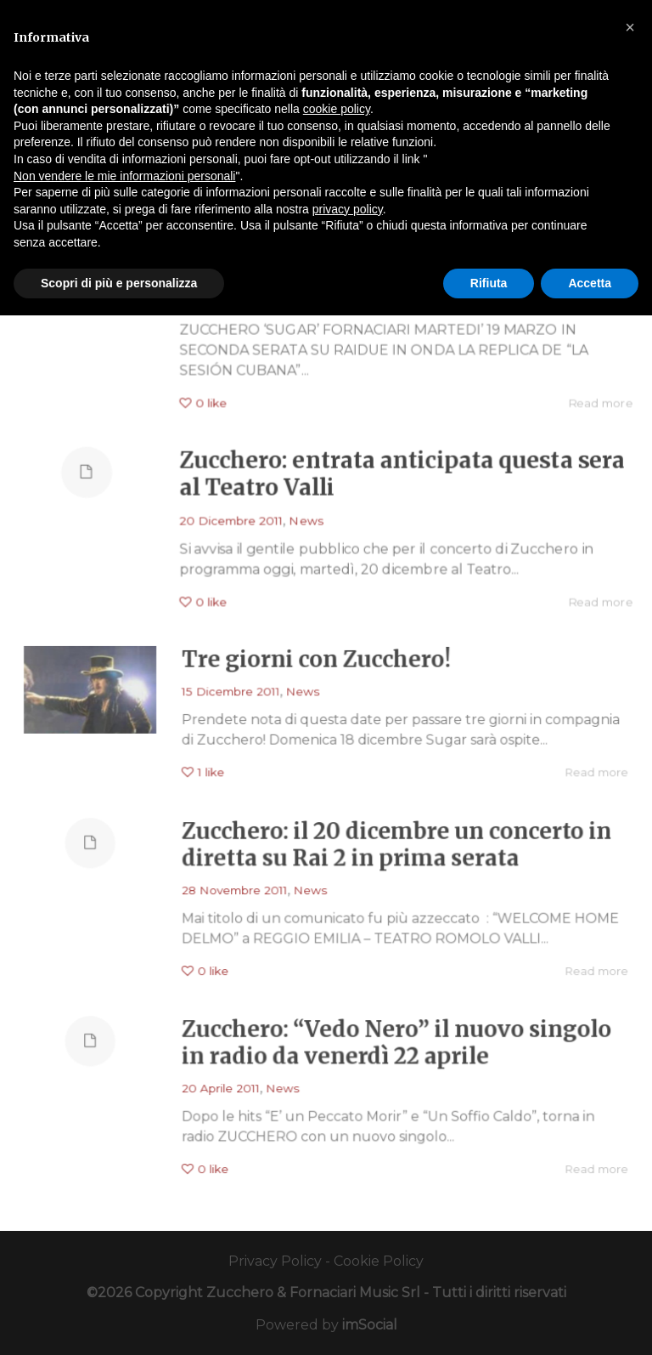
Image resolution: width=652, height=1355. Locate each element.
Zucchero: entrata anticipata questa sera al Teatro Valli (404, 472)
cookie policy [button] (336, 109)
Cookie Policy (379, 1261)
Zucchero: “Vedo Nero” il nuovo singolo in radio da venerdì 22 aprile (387, 1049)
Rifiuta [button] (489, 283)
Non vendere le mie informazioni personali (124, 176)
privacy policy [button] (347, 209)
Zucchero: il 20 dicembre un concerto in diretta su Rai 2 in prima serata (387, 850)
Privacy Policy (275, 1261)
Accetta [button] (589, 283)
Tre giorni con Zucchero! (317, 666)
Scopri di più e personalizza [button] (119, 283)
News (305, 519)
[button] (630, 27)
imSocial (369, 1325)
